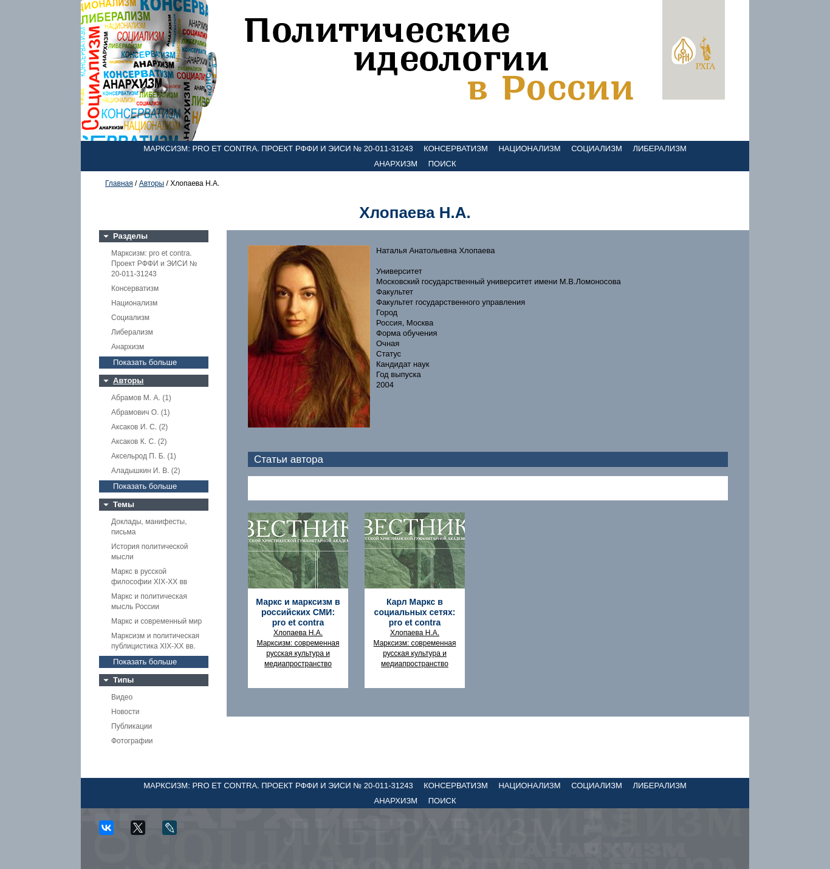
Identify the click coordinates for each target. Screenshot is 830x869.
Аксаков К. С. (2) (139, 441)
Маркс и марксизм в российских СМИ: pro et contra (298, 612)
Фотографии (132, 741)
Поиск (442, 163)
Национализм (529, 148)
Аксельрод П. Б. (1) (143, 456)
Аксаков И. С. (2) (139, 427)
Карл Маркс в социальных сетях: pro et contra (415, 612)
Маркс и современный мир (156, 621)
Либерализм (659, 148)
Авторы (151, 183)
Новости (125, 711)
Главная (119, 183)
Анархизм (396, 163)
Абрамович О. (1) (140, 412)
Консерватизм (456, 148)
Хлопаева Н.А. (298, 633)
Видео (121, 697)
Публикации (131, 726)
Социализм (596, 148)
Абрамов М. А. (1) (141, 398)
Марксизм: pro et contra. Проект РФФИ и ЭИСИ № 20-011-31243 (278, 148)
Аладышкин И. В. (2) (145, 470)
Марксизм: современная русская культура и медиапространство (298, 653)
